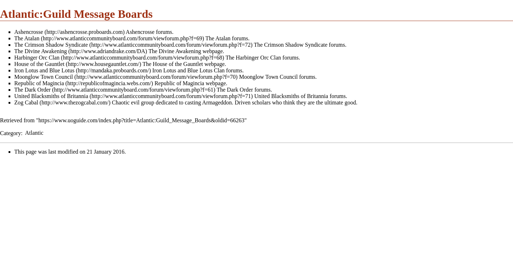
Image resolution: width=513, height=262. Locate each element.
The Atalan (27, 38)
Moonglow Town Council (43, 77)
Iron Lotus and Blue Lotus (44, 70)
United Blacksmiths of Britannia (51, 96)
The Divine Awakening (40, 51)
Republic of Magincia (39, 83)
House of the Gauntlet (39, 64)
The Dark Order (32, 90)
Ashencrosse (28, 32)
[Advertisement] (60, 211)
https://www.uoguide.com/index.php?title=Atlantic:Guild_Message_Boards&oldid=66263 (141, 120)
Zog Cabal (26, 102)
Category (10, 133)
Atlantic (34, 133)
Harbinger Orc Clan (36, 58)
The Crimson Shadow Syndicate (51, 45)
